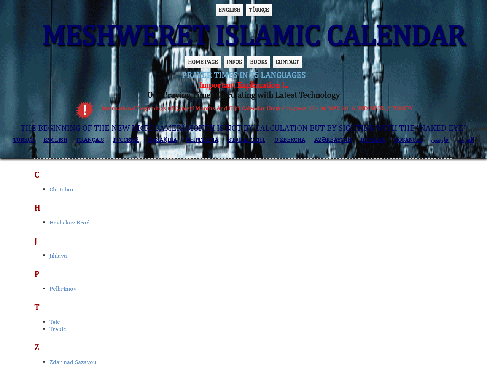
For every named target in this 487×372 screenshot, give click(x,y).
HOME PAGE (203, 62)
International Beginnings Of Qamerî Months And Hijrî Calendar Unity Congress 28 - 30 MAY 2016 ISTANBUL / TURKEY (257, 108)
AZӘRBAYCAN (333, 139)
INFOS (234, 62)
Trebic (57, 328)
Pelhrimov (62, 288)
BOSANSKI (408, 139)
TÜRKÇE (259, 9)
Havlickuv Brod (69, 222)
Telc (54, 321)
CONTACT (287, 62)
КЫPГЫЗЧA (202, 139)
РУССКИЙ (126, 139)
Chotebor (61, 189)
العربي (466, 139)
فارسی (440, 139)
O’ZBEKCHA (289, 139)
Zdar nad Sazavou (73, 362)
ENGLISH (229, 9)
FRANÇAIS (90, 139)
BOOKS (258, 62)
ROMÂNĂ (373, 139)
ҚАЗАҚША (162, 139)
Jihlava (58, 255)
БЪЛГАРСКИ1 (246, 139)
